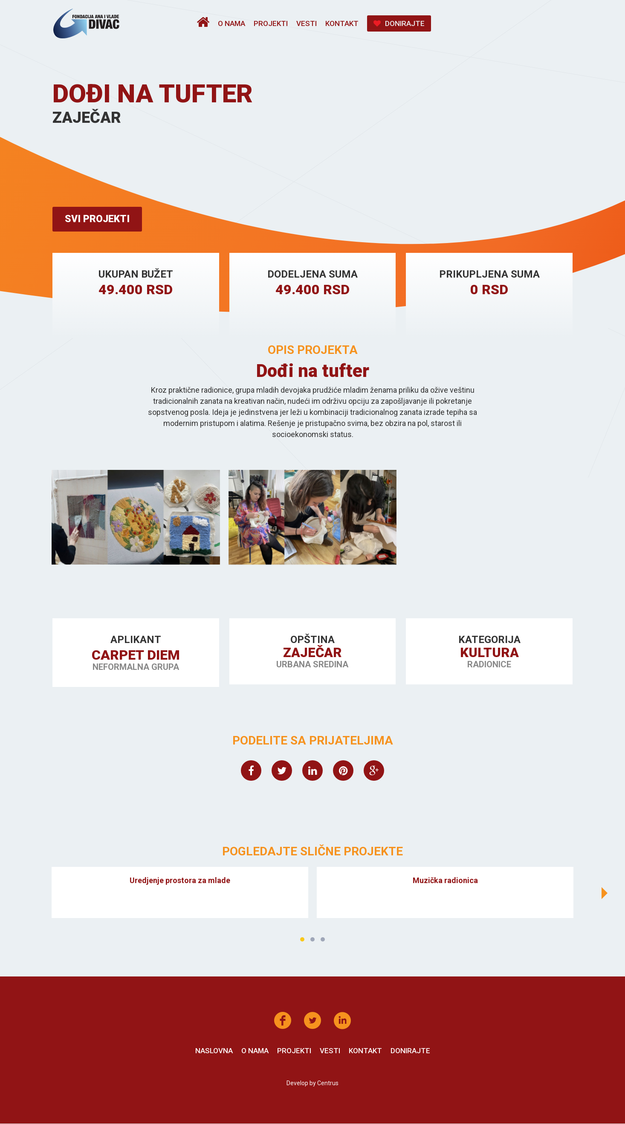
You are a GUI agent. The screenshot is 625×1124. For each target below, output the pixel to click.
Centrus (328, 1083)
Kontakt (342, 23)
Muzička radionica (445, 881)
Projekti (271, 23)
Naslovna (214, 1051)
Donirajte (399, 23)
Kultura (489, 654)
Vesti (306, 23)
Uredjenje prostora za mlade (180, 881)
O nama (231, 23)
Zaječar (312, 654)
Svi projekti (99, 220)
